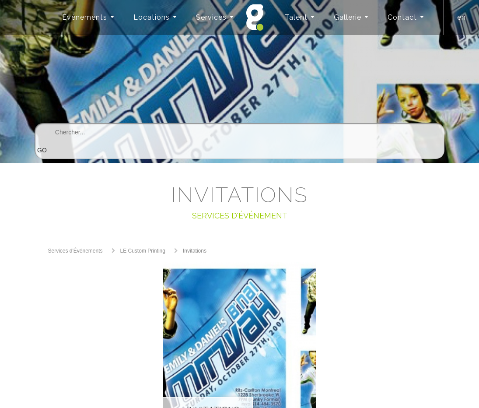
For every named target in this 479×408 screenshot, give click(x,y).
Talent (296, 17)
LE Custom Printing (142, 251)
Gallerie (347, 17)
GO (42, 150)
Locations (151, 17)
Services (211, 17)
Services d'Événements (75, 251)
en (461, 17)
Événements (84, 17)
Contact (402, 17)
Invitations (194, 251)
